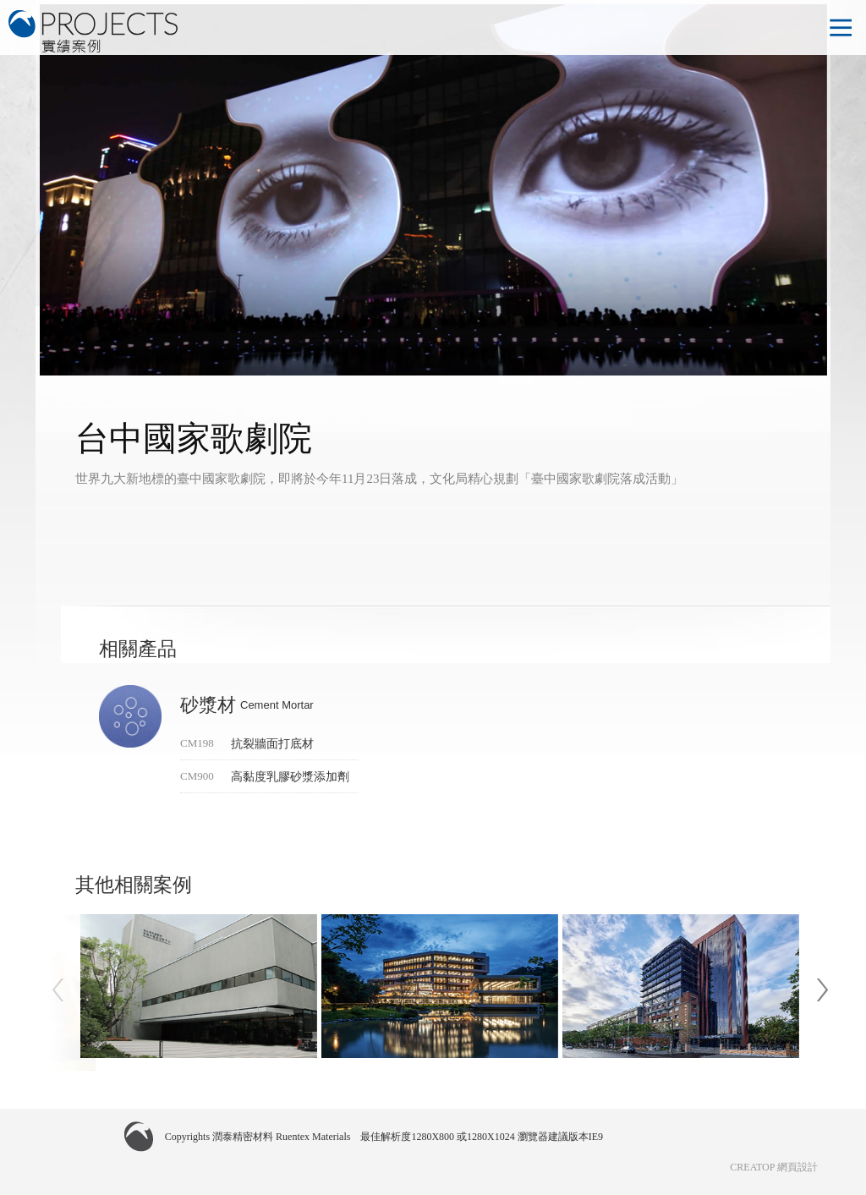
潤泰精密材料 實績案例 (93, 31)
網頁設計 (797, 1167)
